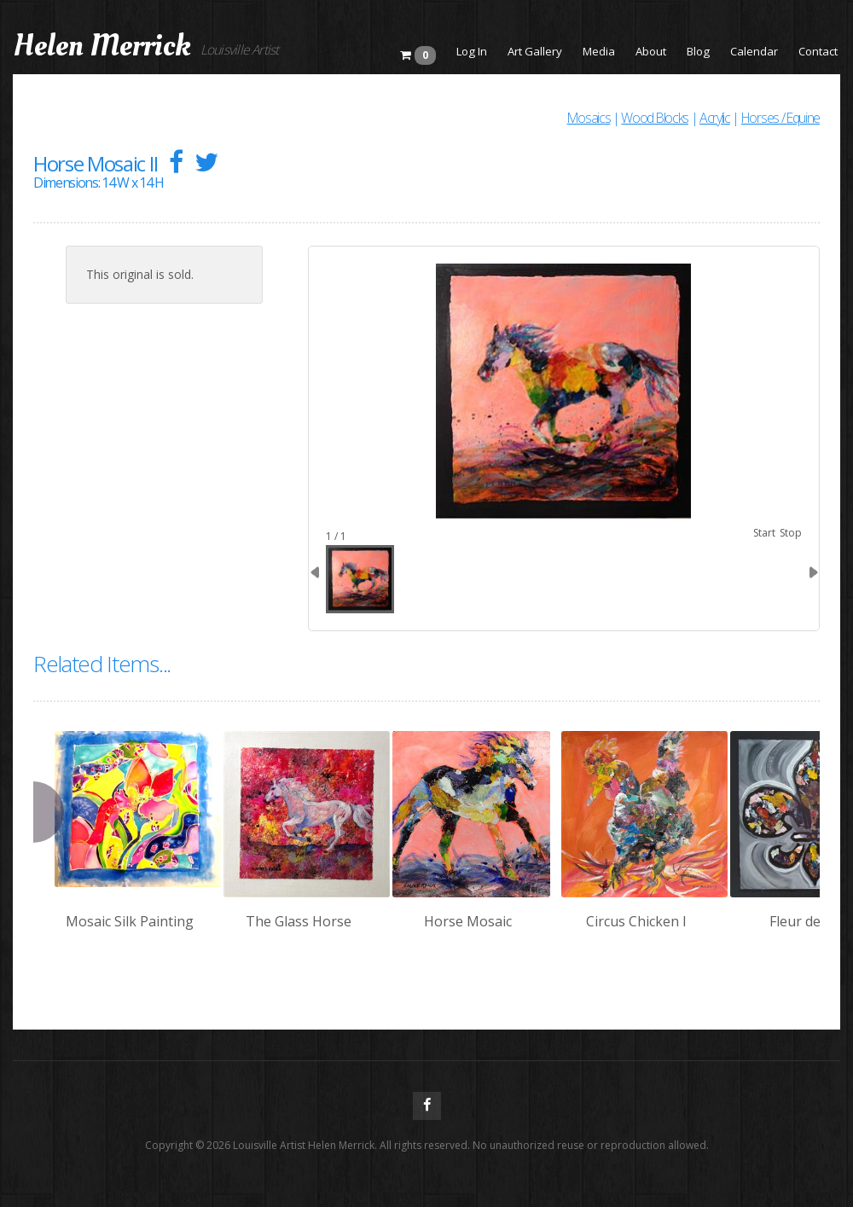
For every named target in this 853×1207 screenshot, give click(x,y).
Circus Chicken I (636, 921)
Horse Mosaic (468, 921)
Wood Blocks (654, 117)
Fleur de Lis (805, 921)
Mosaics (589, 117)
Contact (818, 51)
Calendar (754, 51)
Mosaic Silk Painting (130, 921)
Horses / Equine (780, 117)
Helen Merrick (102, 46)
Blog (698, 51)
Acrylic (714, 117)
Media (599, 51)
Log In (471, 51)
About (650, 51)
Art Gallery (535, 51)
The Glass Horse (298, 921)
